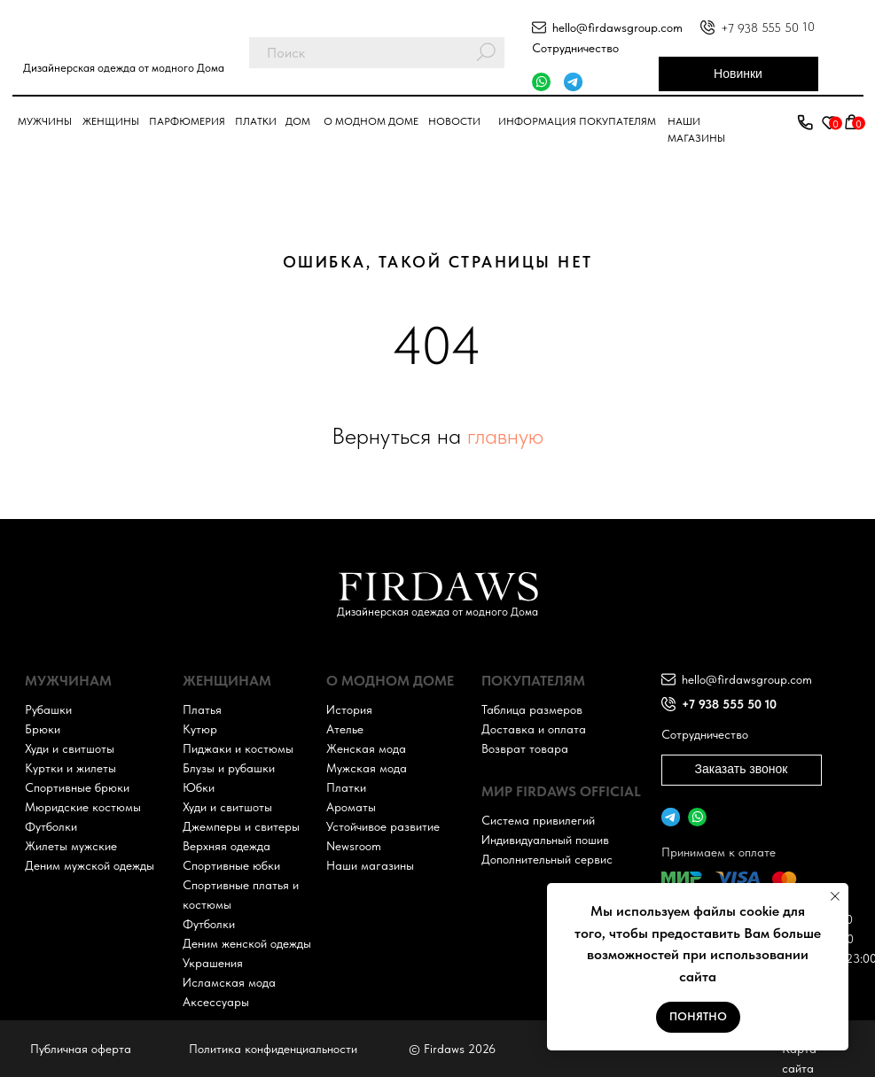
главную (505, 435)
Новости (454, 121)
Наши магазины (370, 865)
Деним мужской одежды (89, 865)
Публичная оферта (80, 1049)
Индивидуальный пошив (545, 840)
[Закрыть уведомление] (835, 896)
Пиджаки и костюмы (238, 748)
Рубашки (48, 709)
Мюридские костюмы (83, 807)
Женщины (110, 121)
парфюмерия (187, 121)
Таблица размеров (531, 709)
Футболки (51, 826)
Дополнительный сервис (547, 859)
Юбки (199, 787)
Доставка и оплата (533, 729)
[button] (805, 123)
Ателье (344, 729)
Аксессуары (216, 1002)
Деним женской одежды (247, 943)
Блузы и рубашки (229, 768)
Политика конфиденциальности (273, 1049)
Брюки (42, 729)
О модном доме (371, 121)
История (349, 709)
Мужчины (45, 121)
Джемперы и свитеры (241, 826)
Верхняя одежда (226, 846)
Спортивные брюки (77, 787)
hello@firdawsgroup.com (617, 27)
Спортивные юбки (231, 865)
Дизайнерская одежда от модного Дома (123, 67)
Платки (256, 121)
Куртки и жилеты (70, 768)
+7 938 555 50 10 (767, 27)
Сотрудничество (575, 48)
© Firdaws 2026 (452, 1049)
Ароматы (351, 807)
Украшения (213, 963)
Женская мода (366, 748)
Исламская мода (229, 982)
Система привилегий (538, 820)
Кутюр (200, 729)
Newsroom (353, 846)
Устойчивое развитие (383, 826)
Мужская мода (366, 768)
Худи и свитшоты (69, 748)
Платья (202, 709)
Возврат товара (524, 748)
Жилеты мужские (71, 846)
